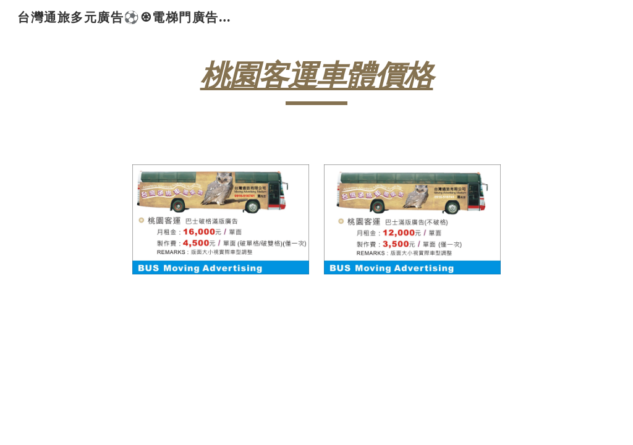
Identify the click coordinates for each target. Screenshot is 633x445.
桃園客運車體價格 (316, 75)
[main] (316, 81)
